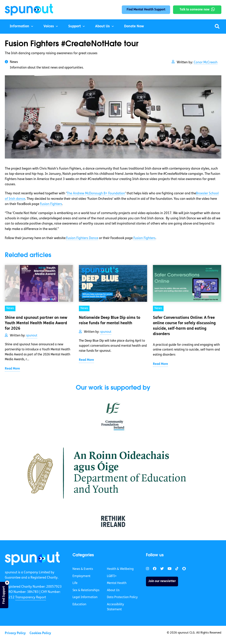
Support (74, 26)
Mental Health (116, 583)
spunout (31, 335)
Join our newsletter (162, 581)
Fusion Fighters (51, 204)
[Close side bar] (7, 582)
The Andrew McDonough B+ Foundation (96, 193)
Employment (81, 576)
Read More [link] (12, 368)
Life (75, 583)
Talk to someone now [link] (195, 9)
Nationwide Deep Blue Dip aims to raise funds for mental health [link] (109, 320)
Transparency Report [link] (30, 597)
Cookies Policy (40, 633)
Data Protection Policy (122, 597)
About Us (102, 26)
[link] (32, 558)
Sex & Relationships (85, 590)
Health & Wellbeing (120, 569)
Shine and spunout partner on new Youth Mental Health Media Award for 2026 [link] (36, 323)
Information (19, 26)
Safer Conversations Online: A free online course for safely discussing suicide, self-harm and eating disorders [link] (184, 326)
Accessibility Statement (115, 607)
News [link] (10, 308)
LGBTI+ (112, 576)
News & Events (82, 569)
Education (79, 604)
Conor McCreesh (205, 62)
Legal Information (84, 597)
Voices (48, 26)
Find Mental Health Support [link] (146, 9)
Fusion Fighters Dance (82, 238)
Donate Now (134, 26)
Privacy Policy (15, 633)
